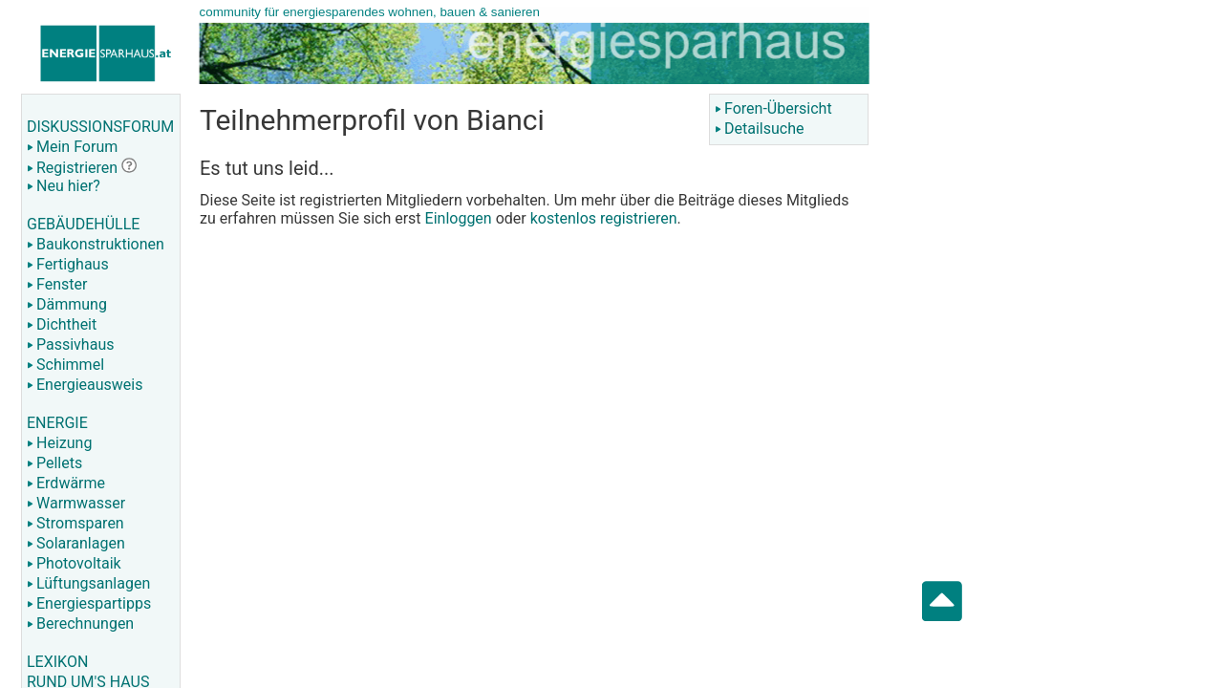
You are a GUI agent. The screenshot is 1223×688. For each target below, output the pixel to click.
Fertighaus (68, 264)
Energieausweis (84, 385)
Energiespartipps (89, 603)
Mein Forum (72, 147)
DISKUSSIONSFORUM (100, 127)
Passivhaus (70, 344)
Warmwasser (76, 503)
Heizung (59, 443)
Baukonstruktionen (95, 244)
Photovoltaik (74, 563)
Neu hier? (63, 186)
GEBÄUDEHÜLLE (83, 224)
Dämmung (67, 304)
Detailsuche (759, 128)
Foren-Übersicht (773, 108)
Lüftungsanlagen (88, 583)
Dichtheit (62, 324)
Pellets (54, 463)
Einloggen (458, 218)
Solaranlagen (76, 543)
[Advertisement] (1072, 305)
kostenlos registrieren (603, 218)
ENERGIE (57, 423)
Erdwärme (66, 483)
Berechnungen (80, 623)
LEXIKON (57, 662)
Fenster (57, 284)
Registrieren (72, 168)
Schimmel (65, 364)
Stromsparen (75, 523)
